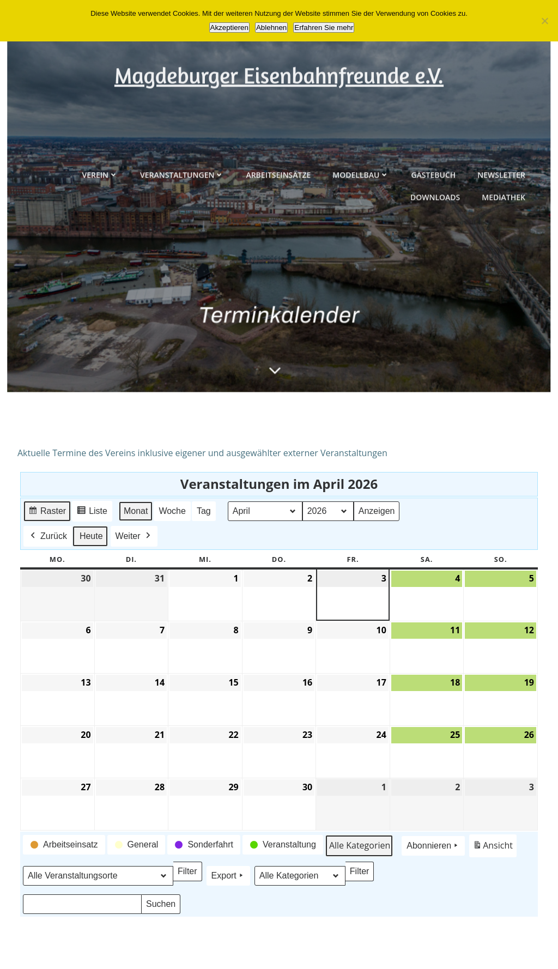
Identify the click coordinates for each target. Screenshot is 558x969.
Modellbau (360, 225)
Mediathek (503, 247)
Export (228, 875)
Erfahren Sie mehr (323, 27)
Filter (189, 873)
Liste (91, 512)
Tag (204, 510)
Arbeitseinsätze (278, 225)
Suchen (162, 906)
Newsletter (501, 225)
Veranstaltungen (182, 225)
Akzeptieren (229, 27)
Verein (100, 225)
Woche (172, 510)
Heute (91, 535)
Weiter (134, 535)
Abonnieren (433, 846)
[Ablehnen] (544, 20)
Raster (47, 512)
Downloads (435, 247)
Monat (136, 510)
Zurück (47, 535)
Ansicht (494, 847)
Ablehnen (271, 27)
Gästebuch (433, 225)
